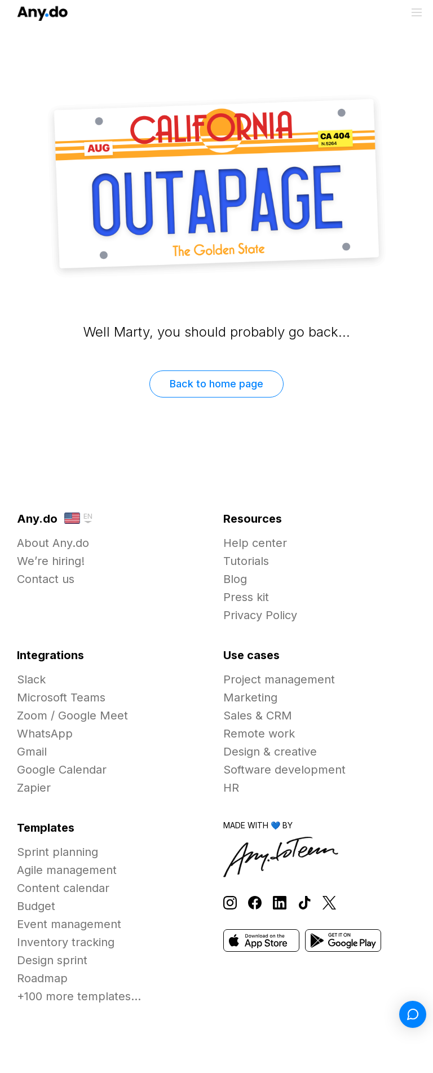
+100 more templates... (79, 996)
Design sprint (52, 960)
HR (231, 787)
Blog (235, 579)
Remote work (259, 733)
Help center (255, 543)
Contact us (45, 579)
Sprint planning (57, 852)
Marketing (250, 697)
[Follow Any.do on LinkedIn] (279, 903)
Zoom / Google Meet (72, 715)
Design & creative (270, 751)
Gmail (32, 751)
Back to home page (216, 384)
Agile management (67, 870)
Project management (279, 679)
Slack (31, 679)
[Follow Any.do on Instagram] (230, 903)
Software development (284, 769)
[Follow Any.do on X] (329, 903)
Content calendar (63, 888)
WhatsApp (45, 733)
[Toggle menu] (416, 12)
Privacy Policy (260, 615)
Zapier (34, 787)
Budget (36, 906)
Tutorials (246, 561)
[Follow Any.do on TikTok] (304, 903)
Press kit (246, 597)
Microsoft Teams (61, 697)
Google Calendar (62, 769)
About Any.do (53, 543)
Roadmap (42, 978)
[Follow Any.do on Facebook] (255, 903)
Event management (69, 924)
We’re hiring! (51, 561)
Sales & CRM (257, 715)
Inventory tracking (65, 942)
